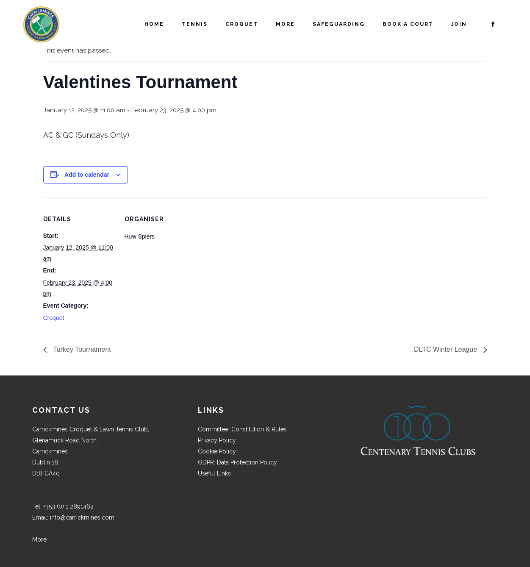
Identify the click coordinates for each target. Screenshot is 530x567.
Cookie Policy (217, 451)
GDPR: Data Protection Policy (237, 462)
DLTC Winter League (446, 349)
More (39, 539)
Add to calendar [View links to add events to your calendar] (86, 174)
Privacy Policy (217, 440)
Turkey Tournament (81, 349)
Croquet (53, 317)
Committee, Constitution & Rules (242, 429)
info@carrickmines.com (82, 517)
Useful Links (214, 473)
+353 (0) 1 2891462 (68, 506)
